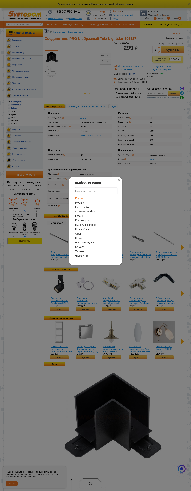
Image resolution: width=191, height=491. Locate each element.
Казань (79, 215)
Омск (78, 233)
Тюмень (79, 251)
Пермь (79, 238)
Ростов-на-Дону (84, 242)
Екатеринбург (83, 207)
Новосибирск (83, 229)
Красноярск (82, 220)
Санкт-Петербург (85, 211)
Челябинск (81, 255)
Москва (79, 202)
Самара (80, 246)
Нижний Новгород (85, 224)
